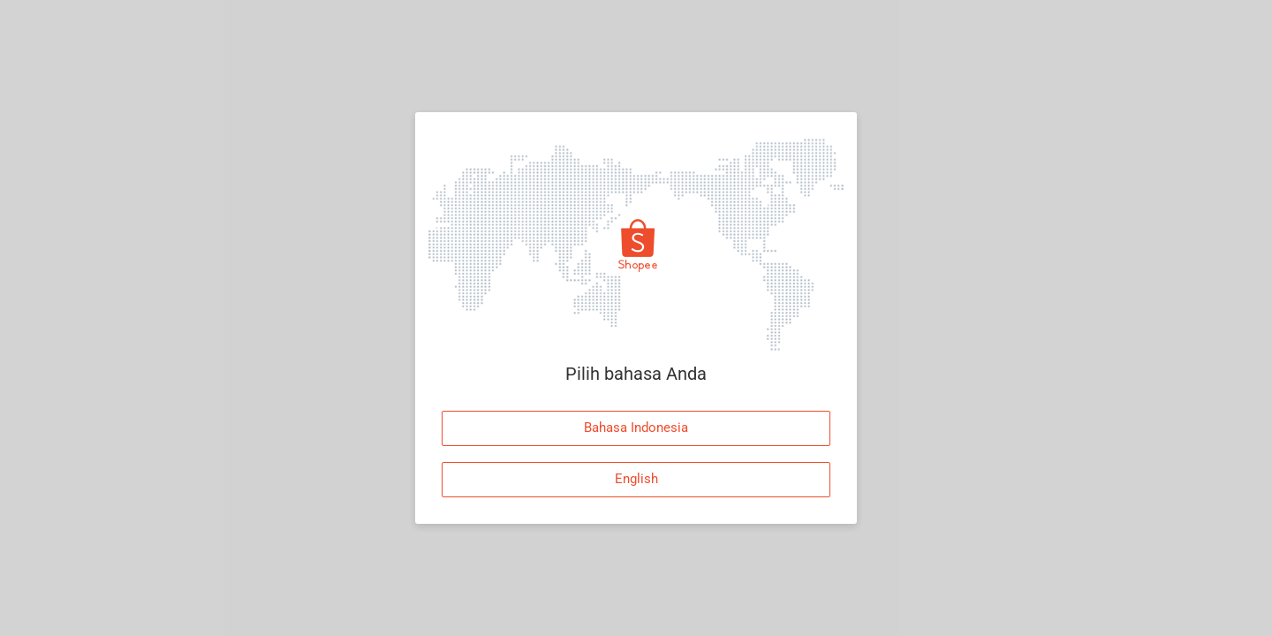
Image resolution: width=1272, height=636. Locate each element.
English (636, 479)
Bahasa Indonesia (636, 427)
